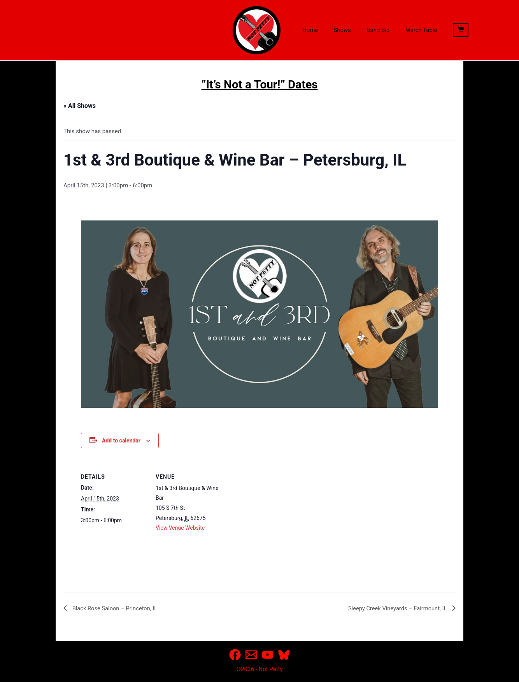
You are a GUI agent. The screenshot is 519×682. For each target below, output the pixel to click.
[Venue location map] (271, 515)
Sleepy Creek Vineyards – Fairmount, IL (393, 608)
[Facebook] (235, 655)
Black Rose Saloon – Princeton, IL (118, 608)
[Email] (251, 655)
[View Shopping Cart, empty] (445, 30)
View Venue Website (180, 528)
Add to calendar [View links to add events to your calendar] (121, 440)
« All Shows (79, 105)
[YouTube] (268, 655)
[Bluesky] (284, 655)
